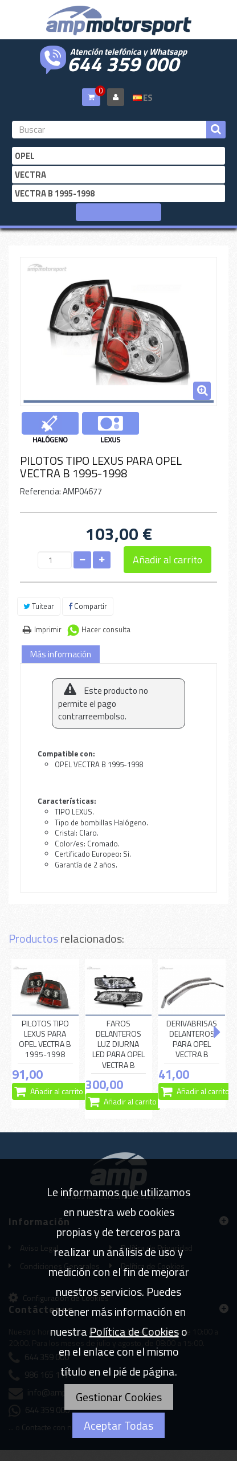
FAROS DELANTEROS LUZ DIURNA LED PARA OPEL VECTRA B (118, 1044)
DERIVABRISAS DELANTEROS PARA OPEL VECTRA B (191, 1039)
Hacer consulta (105, 629)
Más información (60, 654)
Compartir (87, 606)
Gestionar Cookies (119, 1397)
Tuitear (38, 606)
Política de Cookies (134, 1331)
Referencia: (40, 491)
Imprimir (48, 629)
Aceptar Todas (118, 1425)
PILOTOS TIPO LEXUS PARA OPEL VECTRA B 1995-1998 (45, 1039)
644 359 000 (123, 62)
